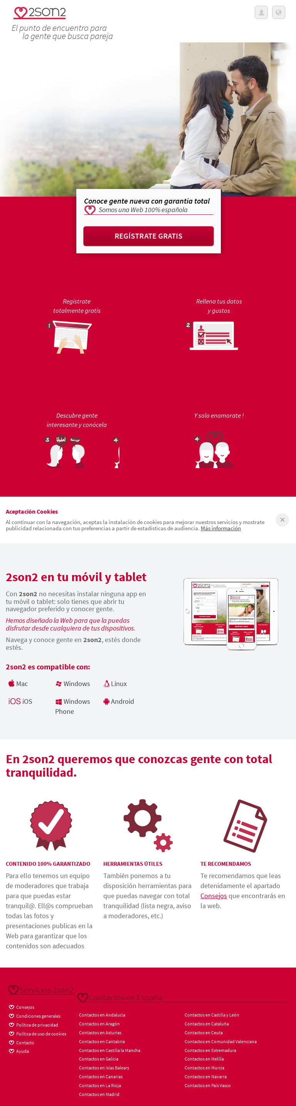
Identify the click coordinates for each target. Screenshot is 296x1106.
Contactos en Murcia (204, 1068)
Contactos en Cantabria (102, 1041)
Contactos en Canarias (101, 1076)
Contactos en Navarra (206, 1076)
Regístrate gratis (148, 236)
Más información (221, 528)
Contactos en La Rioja (100, 1085)
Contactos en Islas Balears (104, 1068)
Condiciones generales (34, 1015)
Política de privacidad (33, 1024)
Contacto (21, 1041)
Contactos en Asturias (100, 1032)
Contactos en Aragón (99, 1024)
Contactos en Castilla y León (212, 1015)
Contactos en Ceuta (204, 1032)
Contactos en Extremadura (210, 1050)
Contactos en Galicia (98, 1059)
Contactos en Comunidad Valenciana (221, 1041)
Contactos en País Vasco (208, 1085)
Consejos (213, 895)
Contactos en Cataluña (207, 1024)
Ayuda (18, 1050)
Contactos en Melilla (204, 1059)
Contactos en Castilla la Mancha (109, 1050)
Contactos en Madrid (99, 1094)
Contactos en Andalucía (102, 1015)
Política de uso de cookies (37, 1033)
